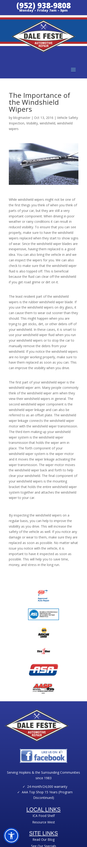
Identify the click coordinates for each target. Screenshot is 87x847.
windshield (47, 123)
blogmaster (21, 117)
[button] (11, 835)
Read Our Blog (43, 839)
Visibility (32, 123)
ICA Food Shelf (43, 815)
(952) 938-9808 (43, 5)
